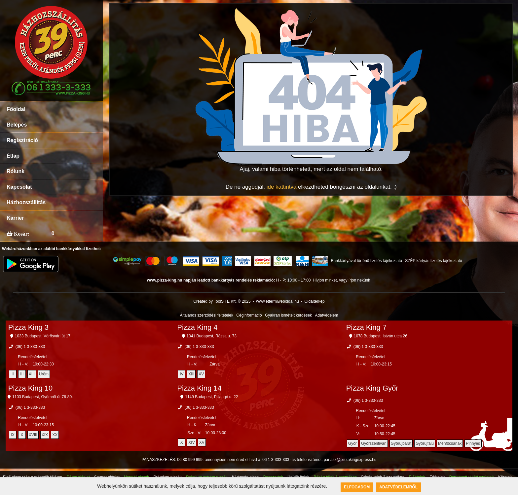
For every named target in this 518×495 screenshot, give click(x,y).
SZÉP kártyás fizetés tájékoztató (433, 260)
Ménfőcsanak (450, 443)
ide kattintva (282, 187)
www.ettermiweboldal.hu (277, 301)
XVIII (33, 435)
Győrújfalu (425, 443)
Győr (352, 443)
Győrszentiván (374, 443)
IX (13, 435)
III (21, 374)
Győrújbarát (401, 443)
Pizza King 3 (28, 327)
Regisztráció (22, 140)
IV (181, 374)
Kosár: (21, 233)
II (13, 374)
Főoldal (16, 109)
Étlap (13, 156)
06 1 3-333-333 (275, 459)
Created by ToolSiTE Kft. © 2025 (221, 301)
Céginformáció (249, 315)
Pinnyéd (473, 443)
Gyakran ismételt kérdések (288, 315)
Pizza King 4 (197, 327)
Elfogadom (357, 487)
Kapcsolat (19, 187)
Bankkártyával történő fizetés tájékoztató (366, 260)
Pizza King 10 (30, 388)
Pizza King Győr (372, 388)
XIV (191, 442)
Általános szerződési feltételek (206, 315)
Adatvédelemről (398, 487)
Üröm (44, 374)
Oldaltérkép (314, 301)
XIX (45, 435)
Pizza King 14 (199, 388)
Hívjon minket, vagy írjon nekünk (341, 280)
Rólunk (15, 171)
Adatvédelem (326, 315)
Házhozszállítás (26, 202)
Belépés (17, 125)
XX (54, 435)
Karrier (15, 218)
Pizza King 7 (366, 327)
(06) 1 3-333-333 (30, 346)
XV (201, 374)
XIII (32, 374)
